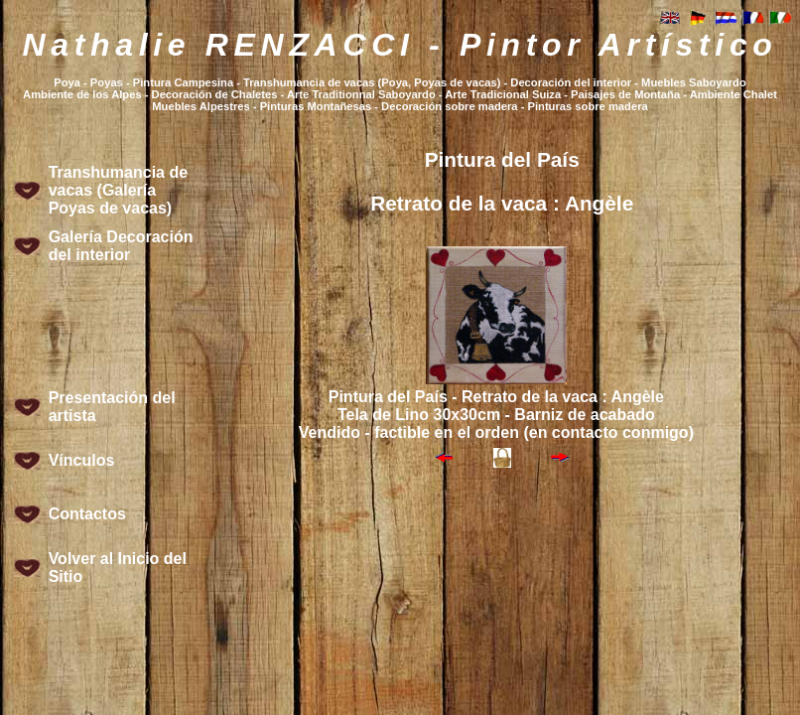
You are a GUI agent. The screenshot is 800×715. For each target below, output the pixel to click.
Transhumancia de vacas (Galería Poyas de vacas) (119, 190)
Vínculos (82, 460)
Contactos (87, 513)
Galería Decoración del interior (121, 245)
